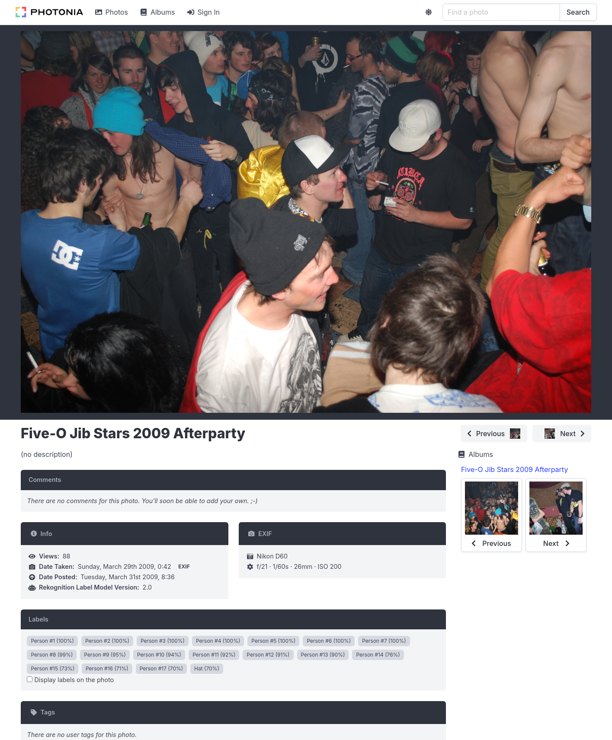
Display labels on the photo (70, 679)
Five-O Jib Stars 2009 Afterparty (514, 469)
